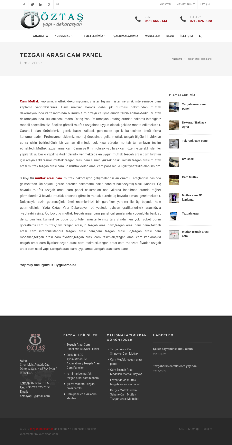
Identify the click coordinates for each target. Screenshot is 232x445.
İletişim (205, 4)
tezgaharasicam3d (42, 428)
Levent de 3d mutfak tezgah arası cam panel (125, 382)
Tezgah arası (190, 213)
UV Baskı (188, 159)
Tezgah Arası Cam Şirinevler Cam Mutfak (124, 351)
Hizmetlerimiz (186, 4)
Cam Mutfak (190, 177)
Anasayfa (165, 4)
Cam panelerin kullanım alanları (81, 396)
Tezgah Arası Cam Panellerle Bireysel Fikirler (83, 347)
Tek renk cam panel (195, 140)
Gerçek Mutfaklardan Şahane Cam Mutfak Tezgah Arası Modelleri (124, 394)
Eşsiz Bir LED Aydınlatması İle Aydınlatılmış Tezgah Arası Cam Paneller (83, 361)
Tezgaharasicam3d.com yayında (175, 366)
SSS (181, 428)
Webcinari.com (48, 434)
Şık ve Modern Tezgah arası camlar (80, 386)
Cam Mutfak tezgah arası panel (126, 361)
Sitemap (193, 428)
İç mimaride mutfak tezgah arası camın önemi (83, 376)
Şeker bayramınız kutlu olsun (173, 349)
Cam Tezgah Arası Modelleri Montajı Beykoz (126, 372)
